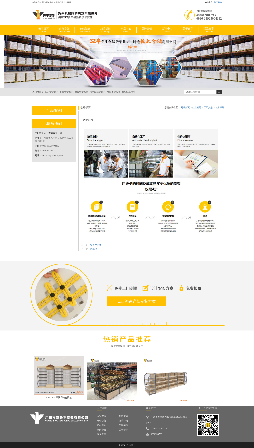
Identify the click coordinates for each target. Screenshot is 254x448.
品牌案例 (146, 30)
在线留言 (209, 2)
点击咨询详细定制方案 (136, 301)
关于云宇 (188, 30)
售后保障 (219, 107)
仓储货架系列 (66, 92)
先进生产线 (95, 245)
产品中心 (126, 30)
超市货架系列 (51, 92)
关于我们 (218, 2)
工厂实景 (208, 107)
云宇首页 (43, 30)
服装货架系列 (81, 92)
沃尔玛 (93, 249)
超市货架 (64, 30)
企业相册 (197, 107)
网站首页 (185, 107)
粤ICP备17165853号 (127, 445)
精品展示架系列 (97, 92)
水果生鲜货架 (113, 92)
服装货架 (105, 30)
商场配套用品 (128, 92)
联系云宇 (208, 30)
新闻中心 (167, 30)
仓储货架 (85, 30)
